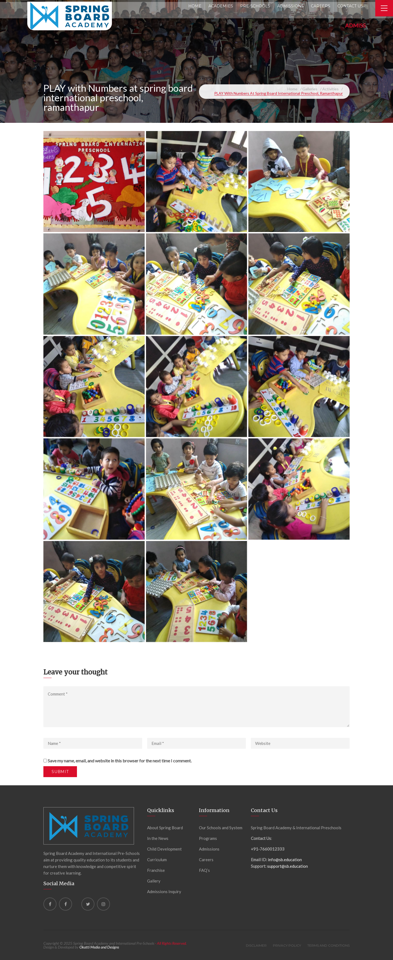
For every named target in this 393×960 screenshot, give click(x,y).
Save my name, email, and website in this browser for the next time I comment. (120, 760)
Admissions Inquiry (164, 891)
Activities (330, 89)
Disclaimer (256, 945)
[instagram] (103, 904)
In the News (157, 838)
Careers (206, 859)
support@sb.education (287, 866)
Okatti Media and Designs (99, 947)
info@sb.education (285, 859)
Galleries (309, 89)
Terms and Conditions (328, 945)
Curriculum (157, 859)
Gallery (153, 880)
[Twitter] (87, 904)
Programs (208, 838)
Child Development (164, 848)
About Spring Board (165, 827)
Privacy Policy (287, 945)
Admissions (209, 848)
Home (292, 89)
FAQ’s (204, 870)
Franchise (156, 870)
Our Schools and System (220, 827)
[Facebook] (49, 904)
